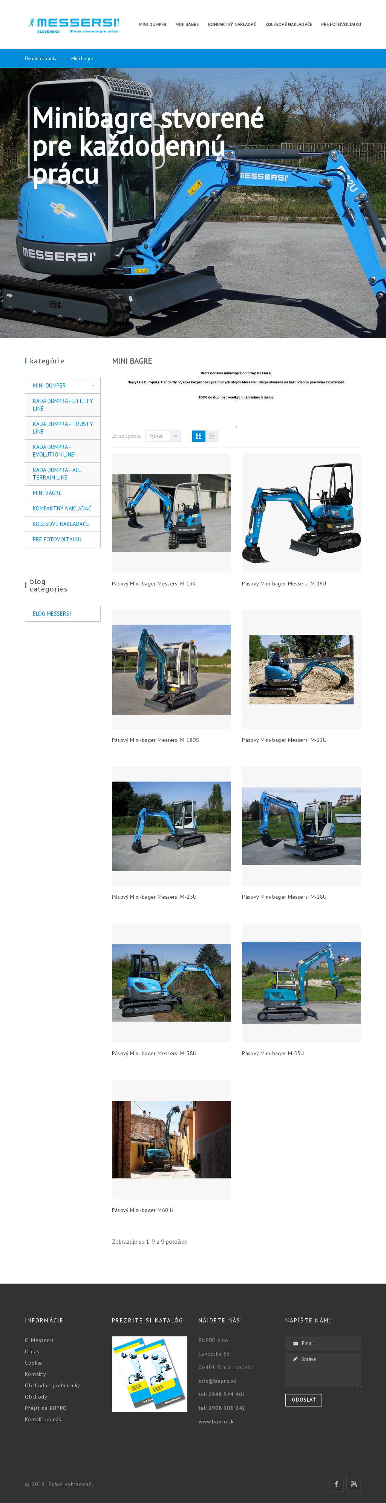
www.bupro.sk (216, 1421)
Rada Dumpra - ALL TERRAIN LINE (57, 473)
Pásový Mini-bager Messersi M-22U (284, 740)
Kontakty (35, 1374)
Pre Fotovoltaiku (57, 539)
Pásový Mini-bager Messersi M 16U (284, 583)
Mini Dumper (49, 385)
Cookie (33, 1362)
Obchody (36, 1396)
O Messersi (39, 1340)
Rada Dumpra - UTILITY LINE (63, 404)
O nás (32, 1351)
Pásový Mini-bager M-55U (273, 1053)
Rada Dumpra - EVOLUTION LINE (53, 450)
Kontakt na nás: (44, 1419)
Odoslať (304, 1400)
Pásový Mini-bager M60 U (142, 1210)
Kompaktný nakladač (62, 508)
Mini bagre (47, 492)
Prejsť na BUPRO (46, 1408)
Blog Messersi (52, 613)
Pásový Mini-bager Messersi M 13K (154, 583)
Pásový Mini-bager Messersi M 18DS (155, 740)
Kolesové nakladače (61, 523)
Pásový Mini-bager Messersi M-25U (154, 896)
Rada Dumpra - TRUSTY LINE (63, 427)
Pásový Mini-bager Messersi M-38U (154, 1053)
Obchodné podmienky (52, 1385)
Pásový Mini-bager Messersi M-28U (284, 896)
